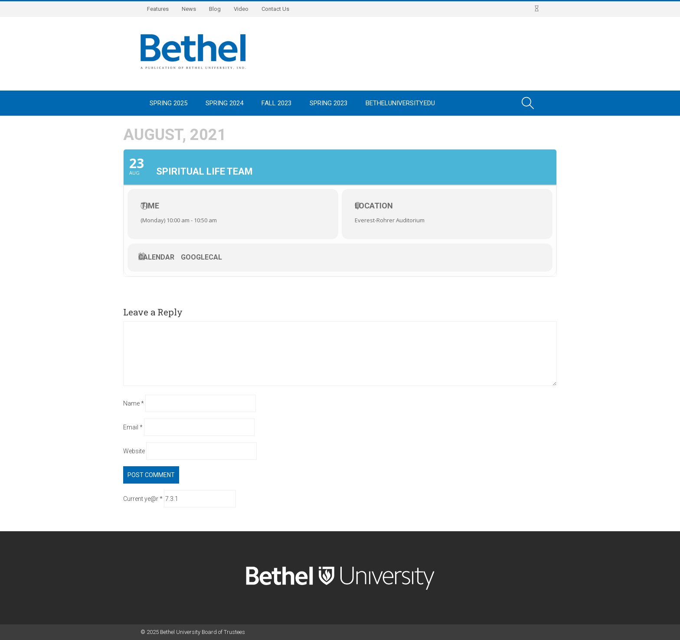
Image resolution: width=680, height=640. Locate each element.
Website (134, 451)
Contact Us (275, 9)
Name (133, 403)
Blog (215, 9)
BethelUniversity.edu (400, 103)
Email (133, 427)
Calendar (156, 257)
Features (158, 9)
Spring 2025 (168, 103)
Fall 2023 (276, 103)
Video (241, 9)
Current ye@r (143, 498)
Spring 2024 (224, 103)
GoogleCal (201, 257)
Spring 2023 (328, 103)
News (189, 9)
